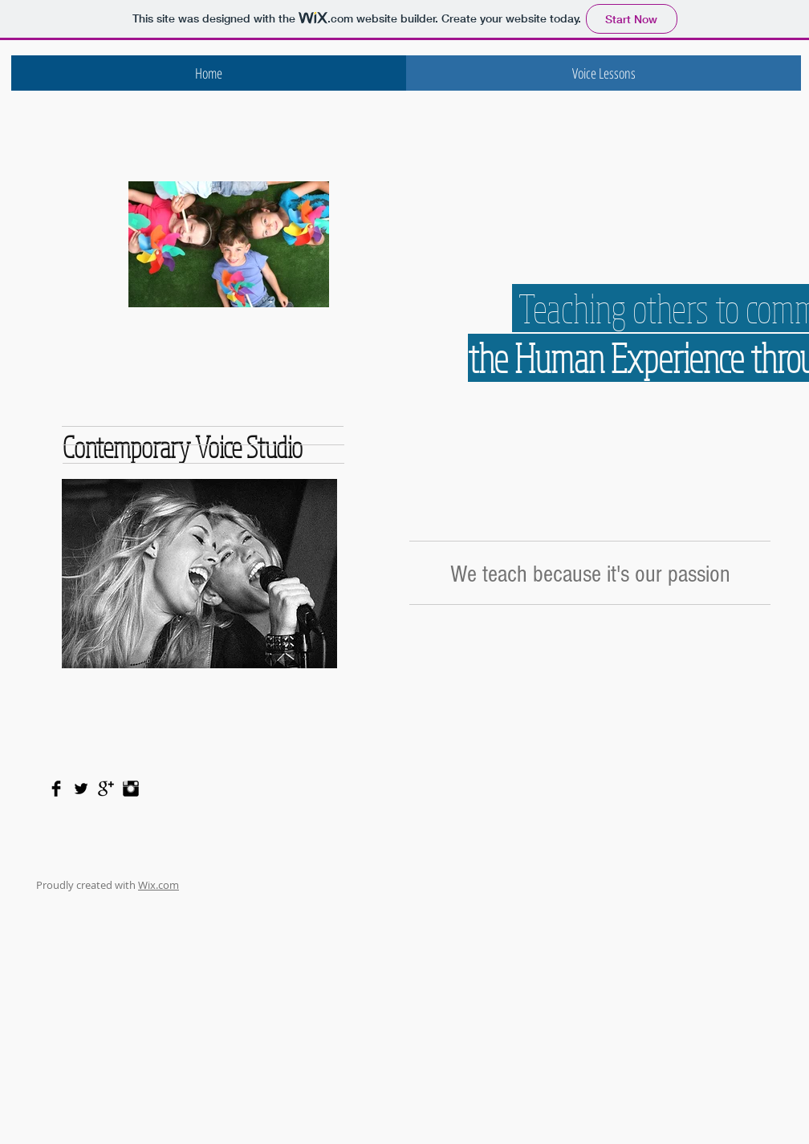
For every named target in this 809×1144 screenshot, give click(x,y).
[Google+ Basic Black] (106, 789)
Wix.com (158, 885)
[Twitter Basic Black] (81, 789)
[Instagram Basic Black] (131, 789)
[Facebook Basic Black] (56, 789)
